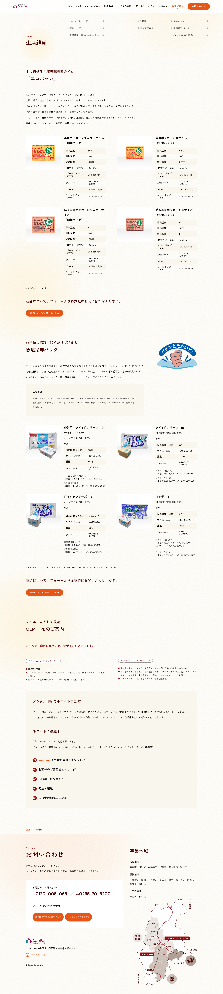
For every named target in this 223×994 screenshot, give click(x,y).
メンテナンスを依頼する (96, 914)
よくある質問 (125, 6)
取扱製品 (108, 6)
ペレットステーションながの (83, 6)
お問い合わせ (199, 6)
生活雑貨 (176, 6)
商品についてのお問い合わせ (45, 313)
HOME (28, 830)
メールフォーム (48, 760)
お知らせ (163, 6)
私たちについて (144, 6)
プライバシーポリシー (41, 953)
